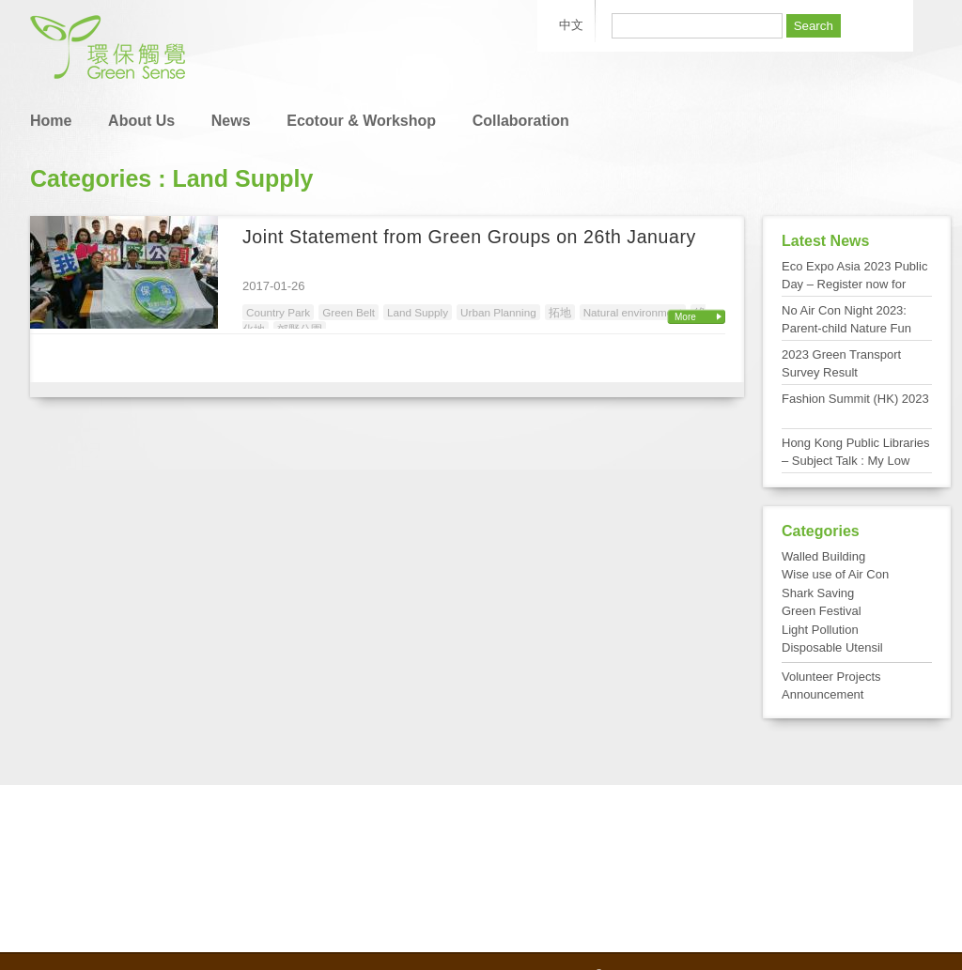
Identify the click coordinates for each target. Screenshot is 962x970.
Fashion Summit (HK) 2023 (855, 399)
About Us (141, 121)
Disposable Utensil (832, 647)
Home (50, 121)
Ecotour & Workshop (361, 121)
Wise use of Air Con (835, 574)
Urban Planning (498, 312)
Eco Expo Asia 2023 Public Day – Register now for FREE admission (854, 284)
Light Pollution (820, 630)
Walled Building (823, 556)
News (231, 121)
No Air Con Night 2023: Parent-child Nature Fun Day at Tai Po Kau (846, 328)
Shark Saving (818, 593)
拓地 (560, 312)
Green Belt (348, 312)
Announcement (822, 694)
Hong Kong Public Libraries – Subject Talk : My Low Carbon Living (856, 461)
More (685, 317)
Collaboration (521, 121)
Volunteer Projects (831, 677)
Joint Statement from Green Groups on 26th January (469, 236)
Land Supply (417, 312)
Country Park (278, 312)
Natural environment (632, 312)
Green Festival (821, 611)
